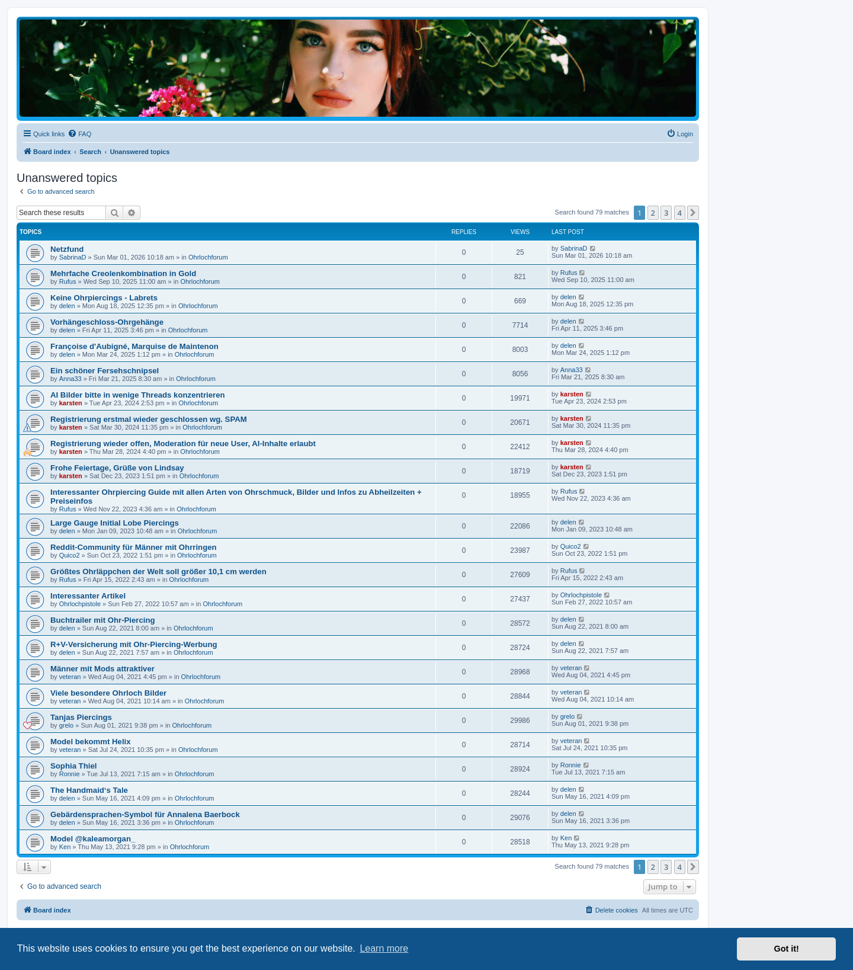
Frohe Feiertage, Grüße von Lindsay (117, 467)
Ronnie (69, 773)
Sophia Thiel (73, 765)
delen (67, 305)
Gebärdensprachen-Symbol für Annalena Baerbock (145, 814)
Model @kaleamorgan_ (92, 838)
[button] (693, 213)
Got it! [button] (786, 948)
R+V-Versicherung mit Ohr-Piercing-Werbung (133, 644)
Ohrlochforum (208, 257)
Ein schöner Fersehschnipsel (104, 370)
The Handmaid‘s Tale (89, 790)
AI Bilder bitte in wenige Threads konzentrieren (137, 394)
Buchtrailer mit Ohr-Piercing (102, 620)
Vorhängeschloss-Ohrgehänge (106, 322)
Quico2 (69, 555)
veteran (70, 676)
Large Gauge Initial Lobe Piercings (114, 522)
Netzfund (67, 249)
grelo (66, 725)
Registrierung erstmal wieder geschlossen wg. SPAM (148, 419)
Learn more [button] (384, 948)
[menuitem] (79, 134)
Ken (65, 846)
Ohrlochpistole (80, 603)
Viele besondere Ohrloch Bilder (108, 693)
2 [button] (653, 212)
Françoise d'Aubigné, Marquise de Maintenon (134, 346)
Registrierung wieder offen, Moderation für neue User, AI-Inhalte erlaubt (183, 443)
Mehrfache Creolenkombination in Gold (123, 273)
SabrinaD (72, 257)
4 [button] (680, 212)
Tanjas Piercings (81, 717)
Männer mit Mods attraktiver (102, 668)
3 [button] (666, 212)
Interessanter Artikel (88, 595)
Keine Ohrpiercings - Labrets (104, 297)
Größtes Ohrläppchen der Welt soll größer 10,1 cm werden (158, 571)
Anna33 (70, 378)
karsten (70, 402)
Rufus (67, 281)
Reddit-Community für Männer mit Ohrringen (133, 547)
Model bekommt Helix (90, 741)
